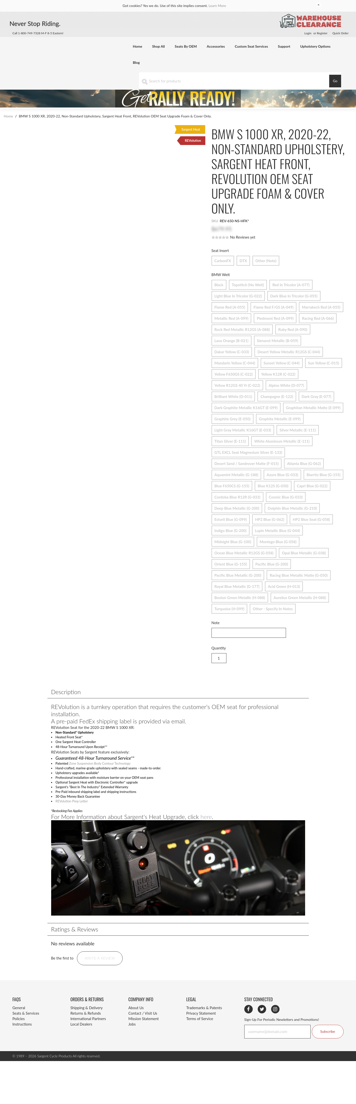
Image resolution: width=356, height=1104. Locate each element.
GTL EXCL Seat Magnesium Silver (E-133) (248, 451)
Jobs (132, 1035)
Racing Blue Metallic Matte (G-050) (298, 574)
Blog (136, 62)
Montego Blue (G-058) (278, 540)
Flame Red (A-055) (229, 306)
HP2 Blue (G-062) (269, 518)
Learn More (217, 5)
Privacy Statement (201, 1024)
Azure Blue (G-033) (282, 473)
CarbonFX (222, 259)
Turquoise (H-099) (229, 607)
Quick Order (340, 33)
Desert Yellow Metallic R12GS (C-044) (288, 350)
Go (335, 81)
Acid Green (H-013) (284, 585)
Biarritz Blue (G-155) (323, 473)
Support (284, 46)
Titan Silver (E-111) (230, 440)
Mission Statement (143, 1030)
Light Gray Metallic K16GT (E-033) (242, 429)
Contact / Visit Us (142, 1024)
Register (322, 33)
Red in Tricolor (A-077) (291, 283)
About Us (136, 1019)
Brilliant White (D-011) (233, 395)
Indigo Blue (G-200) (230, 529)
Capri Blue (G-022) (312, 484)
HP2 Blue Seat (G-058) (311, 518)
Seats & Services (25, 1024)
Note (216, 622)
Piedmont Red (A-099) (275, 317)
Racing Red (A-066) (318, 317)
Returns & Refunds (85, 1024)
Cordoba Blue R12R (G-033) (237, 496)
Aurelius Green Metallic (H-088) (300, 596)
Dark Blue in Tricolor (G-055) (294, 294)
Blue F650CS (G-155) (231, 484)
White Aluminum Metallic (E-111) (281, 440)
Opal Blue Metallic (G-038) (304, 551)
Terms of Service (199, 1030)
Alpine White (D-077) (286, 384)
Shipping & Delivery (86, 1019)
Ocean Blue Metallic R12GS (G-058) (244, 551)
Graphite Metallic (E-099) (280, 417)
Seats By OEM (186, 46)
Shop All (158, 46)
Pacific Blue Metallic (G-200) (237, 574)
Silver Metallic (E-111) (298, 429)
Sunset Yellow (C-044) (282, 361)
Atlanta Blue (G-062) (304, 462)
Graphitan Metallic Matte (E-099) (313, 406)
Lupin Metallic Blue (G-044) (277, 529)
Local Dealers (81, 1035)
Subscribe (327, 1042)
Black (218, 283)
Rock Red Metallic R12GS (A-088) (242, 328)
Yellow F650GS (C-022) (233, 373)
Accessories (216, 46)
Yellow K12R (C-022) (278, 373)
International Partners (88, 1030)
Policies (18, 1030)
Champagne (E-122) (276, 395)
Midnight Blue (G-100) (232, 540)
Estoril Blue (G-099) (230, 518)
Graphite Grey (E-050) (232, 417)
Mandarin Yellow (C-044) (234, 361)
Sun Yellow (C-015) (323, 361)
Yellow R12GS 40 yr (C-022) (237, 384)
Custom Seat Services (251, 46)
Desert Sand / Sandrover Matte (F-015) (246, 462)
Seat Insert (221, 250)
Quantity (219, 648)
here (206, 827)
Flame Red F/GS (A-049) (273, 306)
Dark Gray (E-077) (316, 395)
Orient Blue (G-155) (230, 563)
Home (137, 46)
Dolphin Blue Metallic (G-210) (292, 507)
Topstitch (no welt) (248, 283)
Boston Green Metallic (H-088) (239, 596)
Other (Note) (265, 259)
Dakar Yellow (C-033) (231, 350)
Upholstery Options (315, 46)
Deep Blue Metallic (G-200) (236, 507)
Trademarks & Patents (204, 1019)
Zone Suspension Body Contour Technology (107, 767)
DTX (243, 259)
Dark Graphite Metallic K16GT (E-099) (246, 406)
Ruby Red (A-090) (292, 328)
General (18, 1019)
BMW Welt (221, 274)
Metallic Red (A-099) (231, 317)
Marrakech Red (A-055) (321, 306)
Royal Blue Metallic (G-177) (237, 585)
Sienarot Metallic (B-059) (277, 339)
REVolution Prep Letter (75, 810)
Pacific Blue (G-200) (271, 563)
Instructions (22, 1035)
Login (307, 33)
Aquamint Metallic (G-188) (236, 473)
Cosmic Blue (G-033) (286, 496)
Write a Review (100, 969)
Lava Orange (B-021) (231, 339)
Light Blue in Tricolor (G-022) (238, 294)
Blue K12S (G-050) (273, 484)
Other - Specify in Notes (273, 607)
